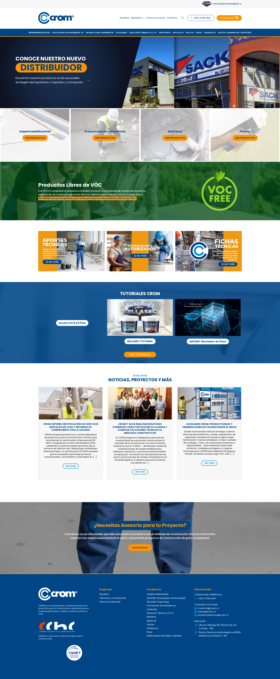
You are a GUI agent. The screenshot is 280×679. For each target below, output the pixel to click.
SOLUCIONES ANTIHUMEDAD (226, 3)
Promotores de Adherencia (161, 605)
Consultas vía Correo (206, 604)
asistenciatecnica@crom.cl (213, 615)
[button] (229, 18)
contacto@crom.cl (208, 608)
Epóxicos (178, 32)
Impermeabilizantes (39, 32)
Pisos (199, 32)
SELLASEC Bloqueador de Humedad (166, 598)
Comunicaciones (155, 17)
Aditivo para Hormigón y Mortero (164, 635)
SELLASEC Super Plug (158, 601)
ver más (71, 466)
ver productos (35, 137)
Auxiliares (121, 32)
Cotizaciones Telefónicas (208, 594)
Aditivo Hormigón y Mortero (234, 32)
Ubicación (200, 621)
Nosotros (124, 17)
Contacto (172, 17)
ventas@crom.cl (207, 611)
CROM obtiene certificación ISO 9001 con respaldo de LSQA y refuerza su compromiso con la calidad (70, 427)
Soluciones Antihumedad (68, 32)
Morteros (165, 32)
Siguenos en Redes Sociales (210, 643)
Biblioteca (137, 17)
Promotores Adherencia (100, 32)
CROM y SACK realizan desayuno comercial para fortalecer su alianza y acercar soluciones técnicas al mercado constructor (139, 428)
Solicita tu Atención (110, 601)
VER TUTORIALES (140, 354)
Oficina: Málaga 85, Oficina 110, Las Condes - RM (218, 626)
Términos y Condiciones (112, 598)
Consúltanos (140, 547)
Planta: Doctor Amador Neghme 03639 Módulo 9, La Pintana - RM (220, 634)
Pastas (190, 32)
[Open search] (182, 17)
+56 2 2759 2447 (207, 598)
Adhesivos (210, 32)
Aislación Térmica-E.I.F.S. (143, 32)
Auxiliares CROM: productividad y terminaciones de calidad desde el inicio (209, 425)
